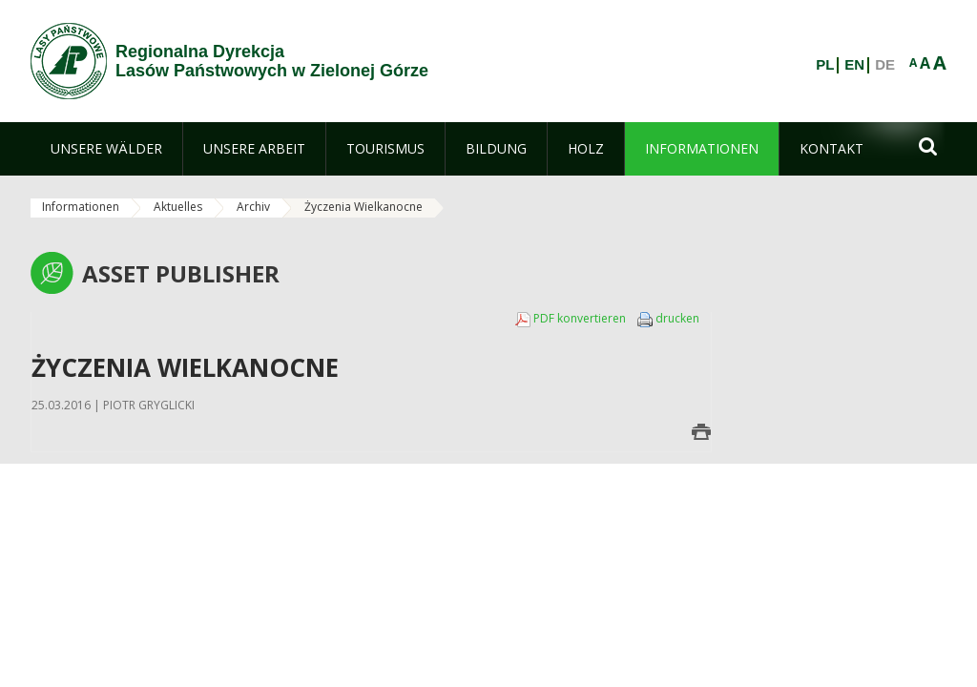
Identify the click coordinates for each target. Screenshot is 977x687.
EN (854, 65)
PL (825, 65)
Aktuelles (178, 206)
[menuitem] (106, 149)
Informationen (80, 206)
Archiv (253, 206)
